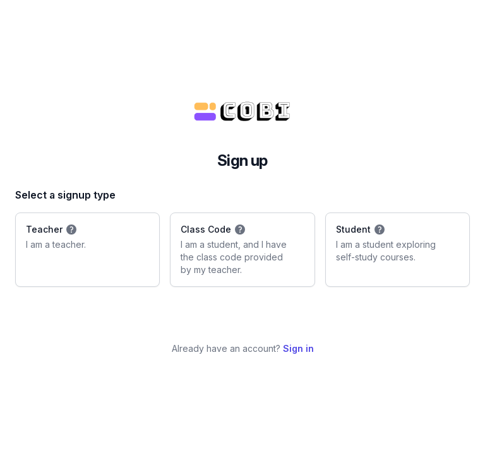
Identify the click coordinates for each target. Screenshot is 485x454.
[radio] (87, 249)
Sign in (298, 348)
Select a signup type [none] (65, 195)
